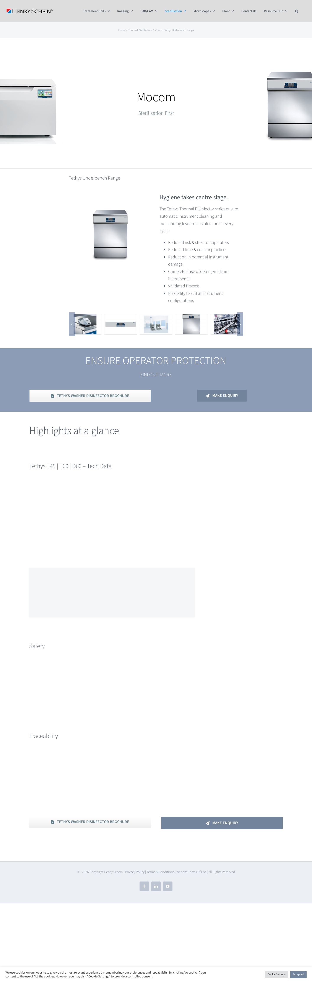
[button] (296, 11)
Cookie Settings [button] (276, 974)
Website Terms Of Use (191, 872)
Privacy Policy (135, 872)
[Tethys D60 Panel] (120, 317)
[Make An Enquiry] (222, 823)
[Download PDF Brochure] (90, 396)
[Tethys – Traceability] (85, 317)
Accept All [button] (298, 974)
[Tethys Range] (156, 317)
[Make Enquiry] (222, 396)
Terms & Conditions (160, 872)
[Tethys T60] (191, 317)
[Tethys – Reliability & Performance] (227, 317)
